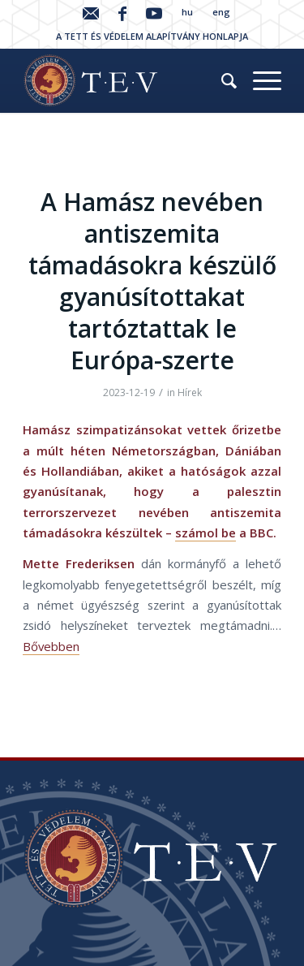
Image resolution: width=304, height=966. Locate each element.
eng (221, 12)
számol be (205, 532)
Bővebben (51, 646)
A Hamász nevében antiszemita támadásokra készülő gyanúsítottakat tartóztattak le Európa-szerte (152, 281)
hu (187, 12)
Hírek (190, 392)
